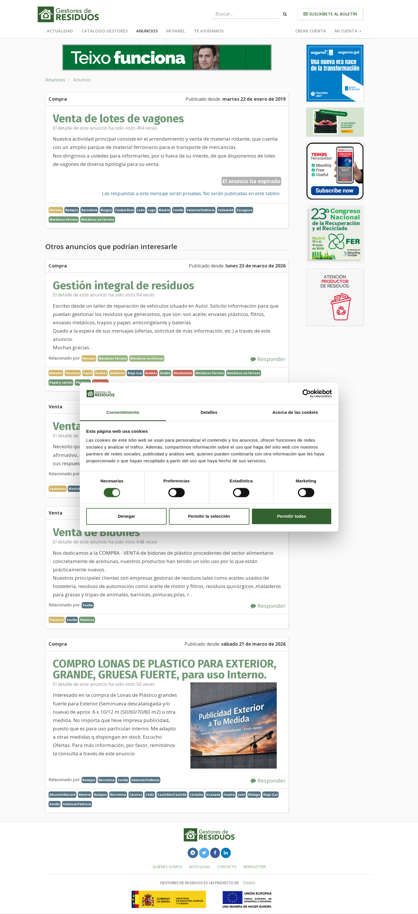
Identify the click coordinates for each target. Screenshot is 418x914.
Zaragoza (244, 210)
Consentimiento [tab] (122, 412)
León (141, 210)
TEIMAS (249, 882)
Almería (85, 794)
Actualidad (60, 31)
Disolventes (183, 373)
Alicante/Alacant (62, 794)
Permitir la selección (209, 516)
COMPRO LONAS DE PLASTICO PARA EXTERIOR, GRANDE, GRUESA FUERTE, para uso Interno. (164, 669)
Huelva (229, 794)
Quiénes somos (167, 866)
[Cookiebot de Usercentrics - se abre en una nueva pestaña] (307, 393)
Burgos (106, 210)
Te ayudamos (209, 31)
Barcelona (89, 210)
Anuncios (147, 31)
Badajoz (71, 210)
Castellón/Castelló (171, 794)
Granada (213, 794)
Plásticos (87, 620)
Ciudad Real (124, 210)
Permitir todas (291, 516)
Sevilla (178, 210)
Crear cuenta (310, 31)
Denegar (126, 516)
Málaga (254, 794)
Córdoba (196, 794)
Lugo (151, 210)
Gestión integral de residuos (123, 285)
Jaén (241, 794)
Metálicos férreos (63, 219)
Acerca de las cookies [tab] (295, 412)
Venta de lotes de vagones (118, 118)
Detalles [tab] (209, 412)
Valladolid (225, 210)
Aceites (151, 373)
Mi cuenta (348, 31)
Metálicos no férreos (97, 219)
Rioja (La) (135, 373)
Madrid (164, 210)
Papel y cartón (60, 382)
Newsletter (254, 866)
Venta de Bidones (96, 532)
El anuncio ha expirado (251, 181)
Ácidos (165, 373)
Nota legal (199, 866)
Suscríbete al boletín (330, 14)
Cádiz (149, 794)
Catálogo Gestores (105, 31)
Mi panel (175, 31)
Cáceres (135, 794)
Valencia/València (200, 210)
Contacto (226, 866)
